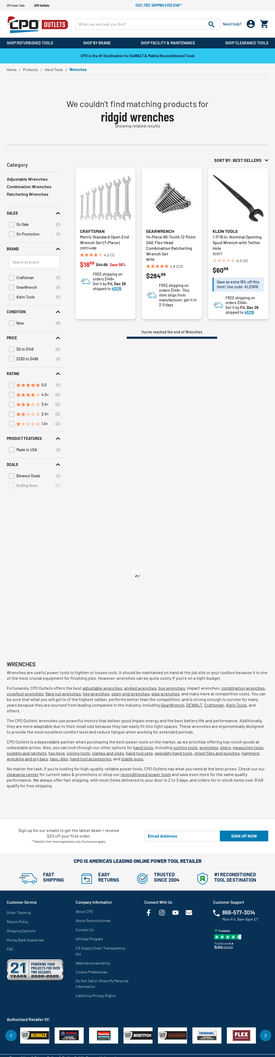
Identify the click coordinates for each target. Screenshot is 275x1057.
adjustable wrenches (102, 688)
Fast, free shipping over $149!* (159, 5)
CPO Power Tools (16, 5)
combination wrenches (243, 688)
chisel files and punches (217, 753)
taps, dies (59, 758)
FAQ (10, 949)
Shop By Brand (97, 43)
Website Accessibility (93, 963)
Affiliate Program (89, 939)
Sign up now (244, 835)
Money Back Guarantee (25, 940)
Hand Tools (54, 69)
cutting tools (185, 747)
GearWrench (160, 231)
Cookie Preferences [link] (91, 972)
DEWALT (194, 704)
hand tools (143, 747)
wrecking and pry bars (27, 758)
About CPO (84, 911)
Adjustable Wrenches (27, 178)
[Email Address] (182, 836)
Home (11, 69)
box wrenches (171, 688)
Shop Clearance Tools (246, 43)
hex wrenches (96, 693)
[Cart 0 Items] (264, 22)
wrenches (208, 747)
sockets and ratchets (27, 753)
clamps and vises (108, 753)
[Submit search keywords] (211, 24)
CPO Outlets (41, 5)
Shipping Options (21, 930)
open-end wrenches (130, 693)
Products (30, 69)
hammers (250, 753)
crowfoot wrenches (25, 693)
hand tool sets (139, 753)
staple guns (132, 758)
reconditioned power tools (146, 774)
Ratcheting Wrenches (27, 194)
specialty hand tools (173, 753)
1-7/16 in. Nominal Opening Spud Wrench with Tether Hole (237, 242)
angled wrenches (140, 688)
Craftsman (92, 231)
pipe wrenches (165, 693)
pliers (225, 747)
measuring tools (248, 747)
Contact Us (85, 929)
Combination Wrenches (29, 186)
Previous (11, 1035)
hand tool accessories (90, 758)
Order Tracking (19, 912)
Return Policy (17, 921)
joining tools (78, 753)
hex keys (56, 753)
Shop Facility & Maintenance (168, 43)
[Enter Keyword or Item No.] (148, 24)
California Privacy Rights (96, 995)
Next (265, 1035)
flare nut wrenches (63, 693)
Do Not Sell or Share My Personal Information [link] (102, 983)
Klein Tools (225, 231)
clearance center (23, 774)
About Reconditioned (93, 920)
